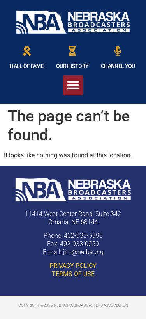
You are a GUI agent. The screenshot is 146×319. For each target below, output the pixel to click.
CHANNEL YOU (118, 66)
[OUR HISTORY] (72, 51)
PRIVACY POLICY (73, 265)
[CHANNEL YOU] (118, 51)
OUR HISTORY (72, 66)
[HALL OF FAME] (27, 51)
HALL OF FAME (27, 66)
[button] (73, 85)
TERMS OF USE (73, 274)
